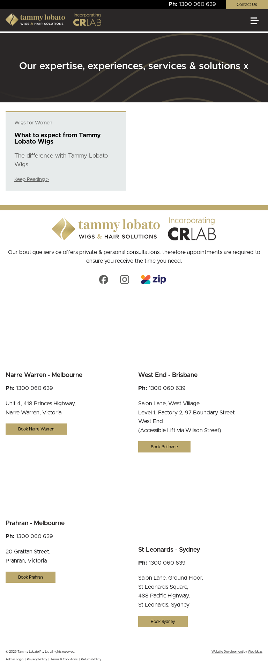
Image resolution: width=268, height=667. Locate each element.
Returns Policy (91, 659)
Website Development (227, 651)
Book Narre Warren (36, 429)
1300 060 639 (197, 4)
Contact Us (247, 4)
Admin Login (14, 659)
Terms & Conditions (64, 659)
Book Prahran (30, 577)
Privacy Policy (37, 659)
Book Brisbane (164, 447)
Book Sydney (163, 621)
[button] (258, 23)
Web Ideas (255, 651)
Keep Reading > (31, 179)
